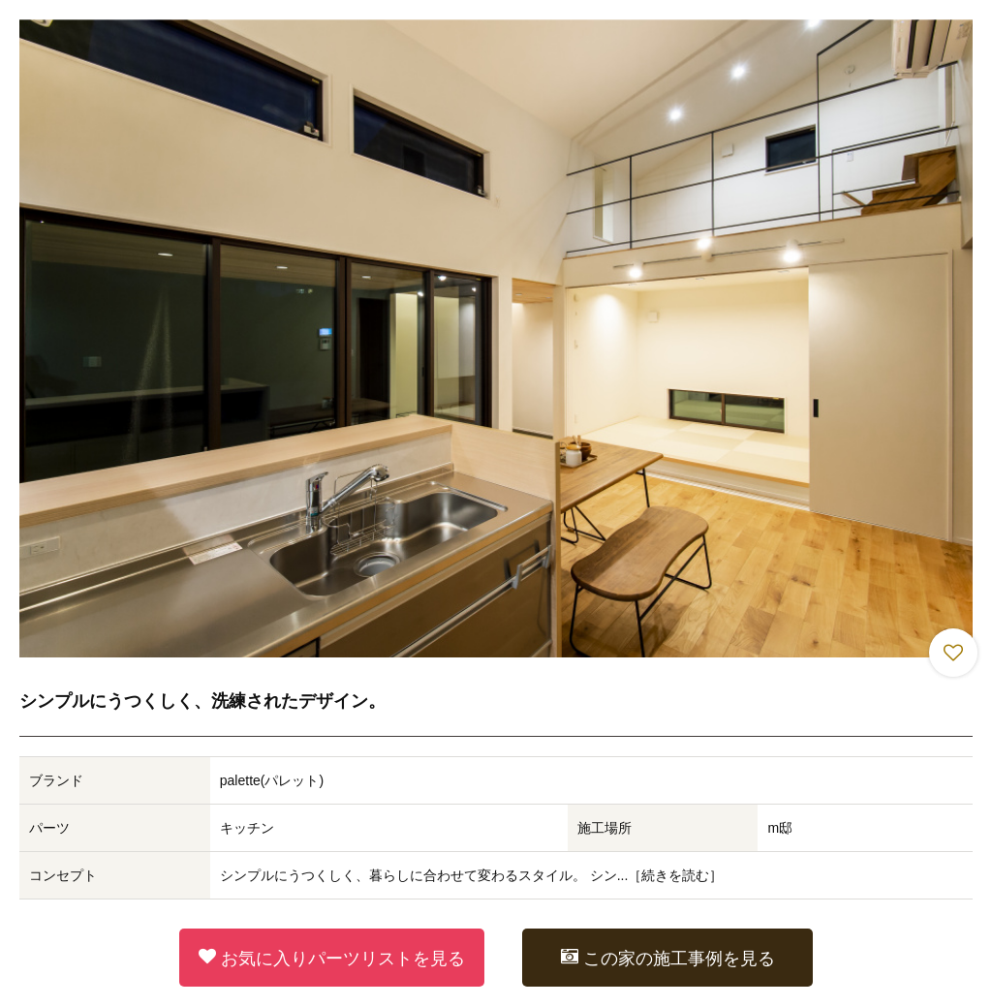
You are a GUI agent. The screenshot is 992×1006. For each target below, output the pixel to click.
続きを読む (675, 875)
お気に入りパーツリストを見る (332, 957)
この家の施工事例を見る (668, 957)
